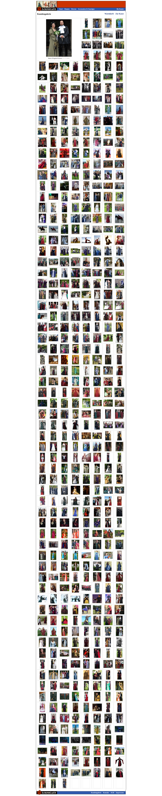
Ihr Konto (120, 9)
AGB (112, 793)
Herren (73, 9)
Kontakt (106, 793)
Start (61, 9)
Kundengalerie (96, 793)
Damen (67, 9)
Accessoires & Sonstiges (86, 9)
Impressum (120, 793)
